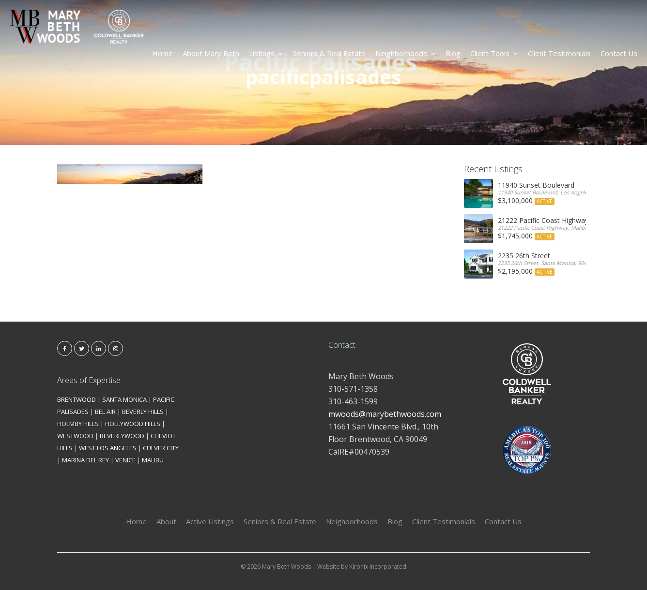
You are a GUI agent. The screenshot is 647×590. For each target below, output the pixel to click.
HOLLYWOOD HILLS (132, 423)
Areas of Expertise (89, 380)
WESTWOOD (75, 435)
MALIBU (153, 460)
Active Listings (210, 521)
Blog (453, 53)
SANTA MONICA (124, 399)
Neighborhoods (405, 53)
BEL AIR (105, 411)
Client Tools (494, 53)
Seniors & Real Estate (329, 53)
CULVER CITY (161, 447)
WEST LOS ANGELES (108, 447)
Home (162, 53)
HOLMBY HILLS (78, 423)
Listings (266, 53)
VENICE (125, 460)
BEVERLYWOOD (122, 435)
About (166, 521)
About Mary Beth (211, 53)
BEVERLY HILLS (143, 411)
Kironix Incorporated (377, 566)
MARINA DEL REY (85, 460)
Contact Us (619, 53)
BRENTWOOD (76, 399)
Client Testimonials (559, 53)
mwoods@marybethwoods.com (384, 414)
